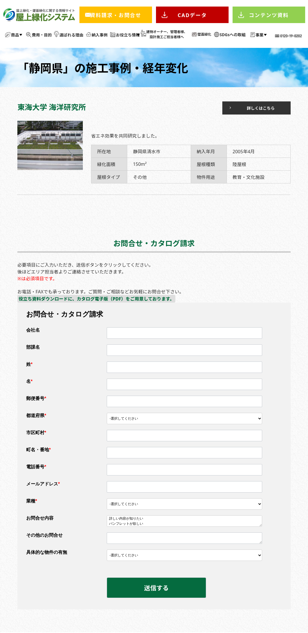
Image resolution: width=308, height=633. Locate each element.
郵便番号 (36, 398)
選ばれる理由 (71, 35)
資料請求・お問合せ (115, 15)
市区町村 (36, 432)
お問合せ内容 (40, 518)
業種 (31, 501)
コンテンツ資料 (269, 15)
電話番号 (36, 467)
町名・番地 (38, 450)
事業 (260, 35)
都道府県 (36, 415)
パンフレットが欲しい (184, 524)
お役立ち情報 (128, 35)
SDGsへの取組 (233, 34)
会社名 (33, 330)
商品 (15, 35)
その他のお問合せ (44, 535)
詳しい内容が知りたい (184, 519)
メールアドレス (43, 484)
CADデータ (192, 15)
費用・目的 (42, 35)
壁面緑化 (204, 34)
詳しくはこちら (252, 108)
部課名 (33, 347)
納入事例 (100, 35)
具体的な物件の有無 (46, 552)
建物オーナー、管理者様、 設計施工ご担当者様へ (166, 34)
